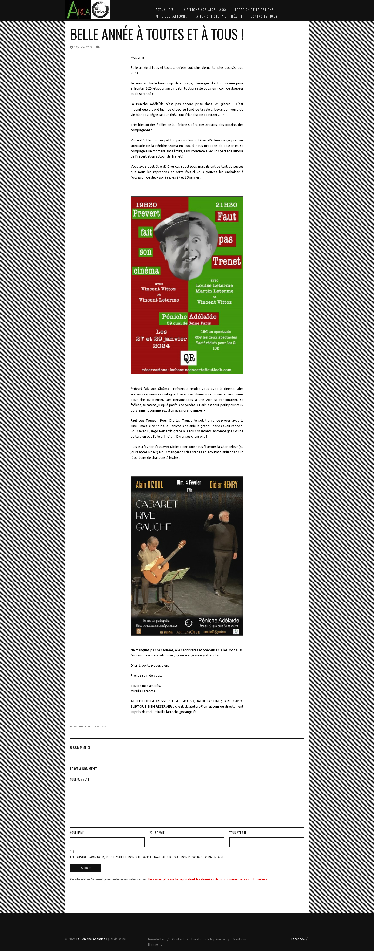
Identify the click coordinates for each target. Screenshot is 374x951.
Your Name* (77, 833)
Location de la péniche (254, 10)
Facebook (298, 938)
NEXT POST (101, 726)
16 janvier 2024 (83, 47)
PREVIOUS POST (80, 726)
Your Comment (79, 779)
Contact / (181, 938)
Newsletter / (159, 938)
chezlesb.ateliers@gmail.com (197, 706)
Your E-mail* (157, 833)
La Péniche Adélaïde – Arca (204, 10)
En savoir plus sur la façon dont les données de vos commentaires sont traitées (207, 878)
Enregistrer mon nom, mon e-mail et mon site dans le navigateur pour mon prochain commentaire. (147, 857)
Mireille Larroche (171, 16)
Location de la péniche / (211, 938)
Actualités (165, 10)
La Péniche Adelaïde (90, 938)
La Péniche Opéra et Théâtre (219, 16)
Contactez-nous (264, 16)
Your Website (237, 833)
